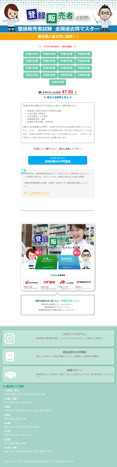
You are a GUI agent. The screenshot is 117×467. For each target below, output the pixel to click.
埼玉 (24, 410)
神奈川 (48, 410)
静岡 (6, 419)
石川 (24, 402)
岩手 (20, 394)
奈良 (12, 427)
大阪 (24, 427)
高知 (18, 443)
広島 (24, 435)
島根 (12, 435)
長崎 (30, 451)
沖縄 (49, 451)
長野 (12, 402)
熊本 (36, 451)
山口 (30, 435)
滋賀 (6, 427)
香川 (6, 443)
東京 (42, 410)
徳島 (12, 443)
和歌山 (37, 427)
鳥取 (6, 435)
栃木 (12, 410)
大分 (12, 451)
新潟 (6, 402)
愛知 (18, 419)
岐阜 (12, 419)
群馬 (18, 410)
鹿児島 (43, 451)
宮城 (38, 394)
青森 (14, 394)
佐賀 (24, 451)
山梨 (36, 410)
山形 (32, 394)
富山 (18, 402)
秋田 (26, 394)
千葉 (30, 410)
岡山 (18, 435)
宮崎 (18, 451)
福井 (30, 402)
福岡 (6, 451)
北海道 (7, 394)
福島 (44, 394)
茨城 (6, 410)
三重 (24, 419)
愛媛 (24, 443)
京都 (18, 427)
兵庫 (30, 427)
